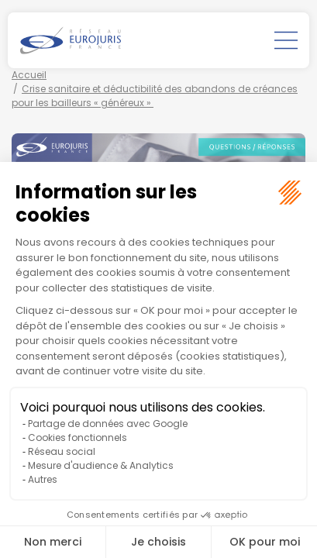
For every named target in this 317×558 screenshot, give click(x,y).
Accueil (29, 74)
